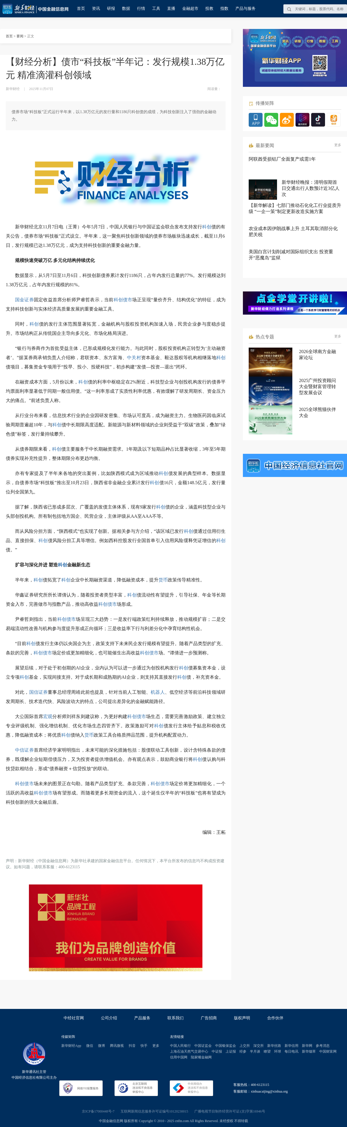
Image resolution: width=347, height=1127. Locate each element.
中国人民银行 (180, 1046)
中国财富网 (328, 1051)
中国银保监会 (225, 1046)
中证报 (217, 1051)
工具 (156, 8)
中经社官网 (74, 1018)
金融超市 (190, 8)
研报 (111, 8)
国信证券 (38, 692)
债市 (127, 299)
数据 (126, 8)
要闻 (19, 36)
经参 (242, 1051)
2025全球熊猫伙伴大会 (317, 412)
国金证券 (24, 299)
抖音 (132, 1046)
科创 (206, 226)
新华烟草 (309, 1051)
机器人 (158, 692)
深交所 (258, 1046)
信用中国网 (178, 1057)
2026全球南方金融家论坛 (317, 354)
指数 (224, 8)
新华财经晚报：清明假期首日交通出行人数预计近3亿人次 (310, 188)
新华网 (307, 1046)
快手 (144, 1046)
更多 (337, 145)
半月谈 (255, 1051)
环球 (277, 1051)
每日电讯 (291, 1051)
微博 (101, 1046)
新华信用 (291, 1046)
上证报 (231, 1051)
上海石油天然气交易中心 (189, 1051)
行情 (141, 8)
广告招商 (209, 1018)
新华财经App (71, 1046)
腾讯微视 (117, 1046)
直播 (171, 8)
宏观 (47, 716)
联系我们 (175, 1018)
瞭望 (267, 1051)
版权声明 (242, 1018)
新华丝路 (274, 1046)
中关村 (134, 357)
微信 (89, 1046)
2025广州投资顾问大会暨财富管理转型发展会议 (317, 386)
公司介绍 (109, 1018)
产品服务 (142, 1018)
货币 (163, 579)
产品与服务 (245, 8)
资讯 (96, 8)
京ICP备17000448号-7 (98, 1111)
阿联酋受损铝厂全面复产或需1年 (282, 159)
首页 (81, 8)
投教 (209, 8)
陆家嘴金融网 (201, 1057)
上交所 (244, 1046)
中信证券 (24, 750)
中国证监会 (203, 1046)
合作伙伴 (275, 1018)
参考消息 (323, 1046)
